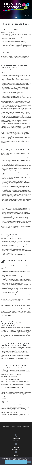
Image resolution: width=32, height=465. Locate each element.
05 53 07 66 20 (16, 440)
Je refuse (21, 462)
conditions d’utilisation (25, 415)
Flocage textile (19, 426)
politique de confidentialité (13, 415)
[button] (16, 18)
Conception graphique (26, 426)
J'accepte (10, 462)
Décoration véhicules (6, 426)
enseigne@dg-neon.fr (16, 449)
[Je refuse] (29, 462)
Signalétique (13, 426)
